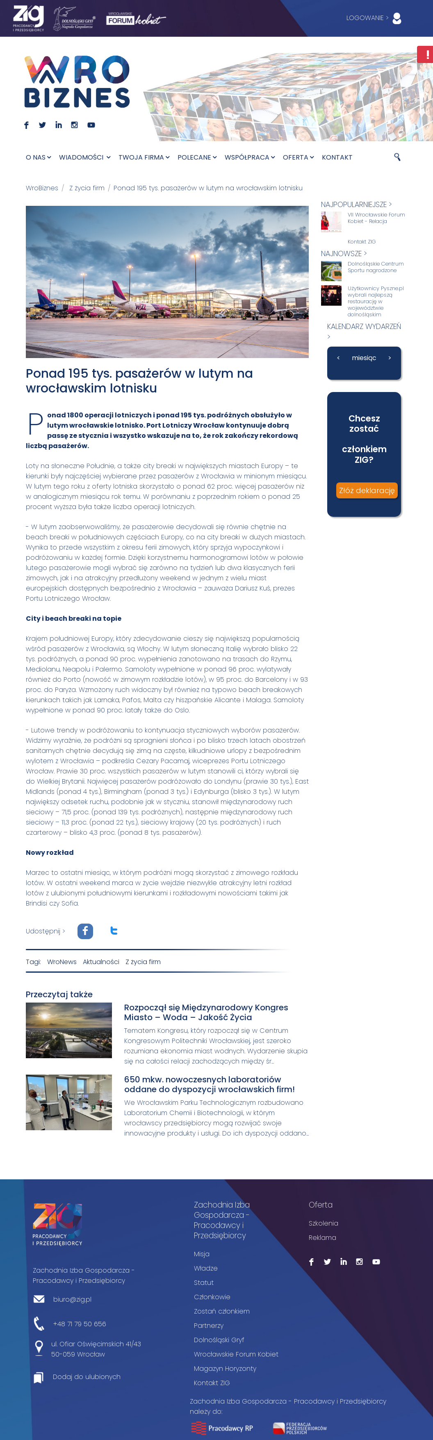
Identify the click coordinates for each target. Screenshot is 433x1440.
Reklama (322, 1237)
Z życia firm (87, 188)
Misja (202, 1254)
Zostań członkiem (222, 1311)
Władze (206, 1268)
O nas (38, 157)
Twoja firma (144, 157)
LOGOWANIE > (375, 18)
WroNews (62, 962)
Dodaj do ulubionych (87, 1376)
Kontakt (337, 157)
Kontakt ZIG (362, 242)
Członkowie (212, 1297)
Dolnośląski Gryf (219, 1340)
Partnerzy (208, 1325)
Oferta (298, 157)
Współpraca (250, 157)
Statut (204, 1282)
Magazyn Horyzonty (225, 1368)
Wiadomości (84, 157)
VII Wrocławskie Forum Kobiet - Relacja (376, 218)
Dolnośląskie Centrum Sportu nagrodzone (376, 267)
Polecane (197, 157)
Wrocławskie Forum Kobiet (236, 1354)
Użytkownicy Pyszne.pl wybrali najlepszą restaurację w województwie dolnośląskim (376, 301)
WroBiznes (42, 188)
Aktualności (101, 962)
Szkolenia (323, 1223)
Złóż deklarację (367, 490)
